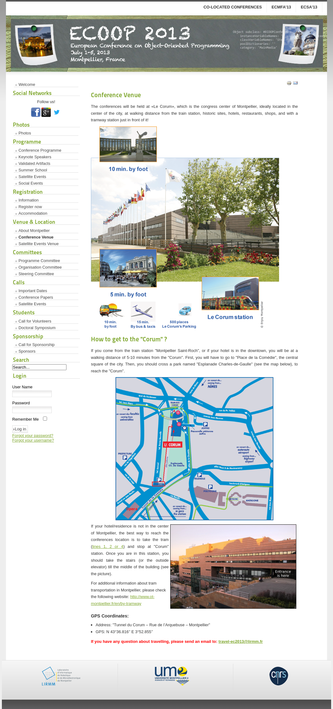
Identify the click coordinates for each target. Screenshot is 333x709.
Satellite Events (32, 176)
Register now (30, 206)
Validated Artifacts (34, 163)
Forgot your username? (33, 440)
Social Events (30, 183)
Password (21, 403)
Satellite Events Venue (38, 243)
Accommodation (32, 213)
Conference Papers (35, 297)
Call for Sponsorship (36, 344)
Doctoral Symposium (37, 327)
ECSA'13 (309, 7)
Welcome (26, 84)
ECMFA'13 (281, 7)
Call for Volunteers (34, 321)
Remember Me (25, 419)
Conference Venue (36, 237)
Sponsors (26, 351)
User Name (22, 387)
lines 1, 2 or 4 (107, 546)
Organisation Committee (40, 267)
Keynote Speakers (34, 157)
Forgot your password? (32, 435)
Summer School (32, 170)
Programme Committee (39, 260)
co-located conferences (233, 7)
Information (28, 200)
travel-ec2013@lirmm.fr (241, 641)
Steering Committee (36, 273)
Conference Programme (39, 150)
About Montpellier (34, 230)
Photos (24, 133)
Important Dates (32, 290)
